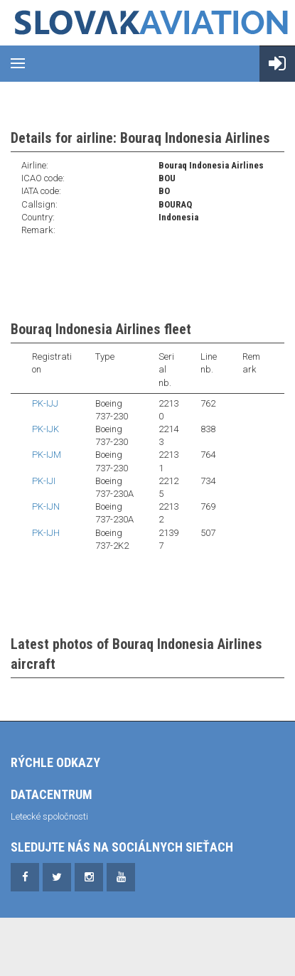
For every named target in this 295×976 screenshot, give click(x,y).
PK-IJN (46, 506)
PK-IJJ (45, 403)
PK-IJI (43, 481)
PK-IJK (45, 429)
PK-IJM (46, 454)
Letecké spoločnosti (49, 816)
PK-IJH (46, 532)
